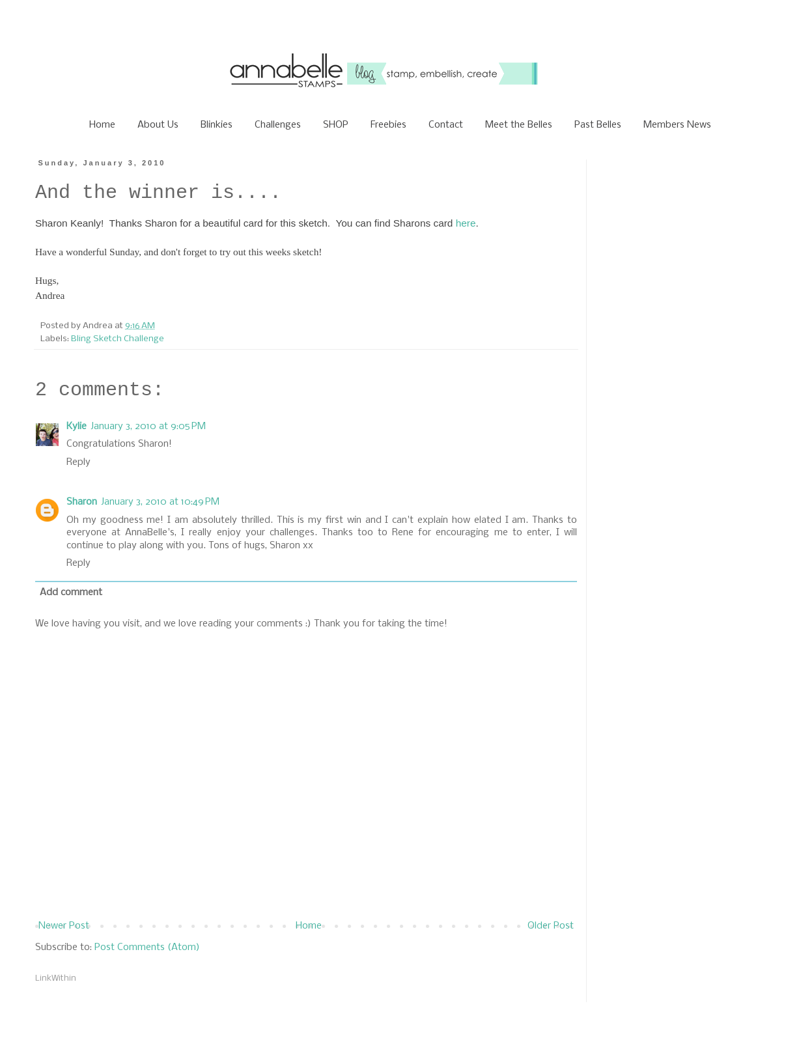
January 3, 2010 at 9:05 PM (148, 426)
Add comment (71, 592)
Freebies (388, 125)
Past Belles (597, 125)
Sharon (81, 502)
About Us (157, 125)
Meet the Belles (518, 125)
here (466, 223)
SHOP (335, 125)
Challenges (278, 125)
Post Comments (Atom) (147, 947)
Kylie (76, 426)
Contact (446, 125)
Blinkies (216, 125)
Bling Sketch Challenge (117, 339)
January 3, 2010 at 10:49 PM (160, 502)
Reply (78, 462)
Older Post (550, 926)
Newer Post (63, 926)
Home (102, 125)
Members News (677, 125)
